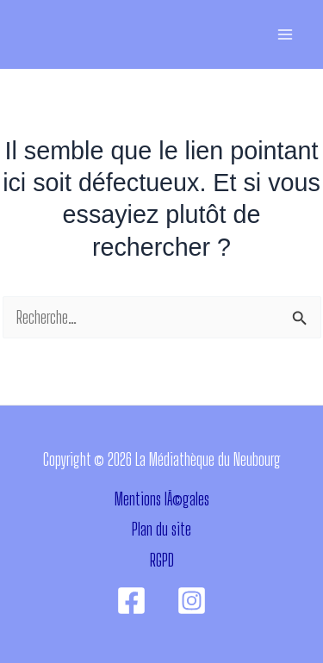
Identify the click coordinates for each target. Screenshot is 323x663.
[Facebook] (131, 601)
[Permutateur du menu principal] (285, 35)
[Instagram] (192, 601)
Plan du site (161, 529)
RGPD (162, 560)
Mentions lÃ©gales (162, 499)
